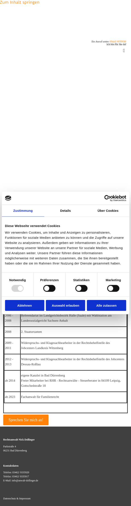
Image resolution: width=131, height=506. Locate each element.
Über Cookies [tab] (108, 210)
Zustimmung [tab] (23, 210)
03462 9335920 (117, 41)
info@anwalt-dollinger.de (25, 480)
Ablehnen (24, 305)
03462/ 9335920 (20, 472)
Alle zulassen (106, 305)
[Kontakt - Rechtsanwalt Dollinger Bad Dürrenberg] (58, 35)
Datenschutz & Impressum (17, 498)
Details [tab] (65, 210)
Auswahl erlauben (65, 305)
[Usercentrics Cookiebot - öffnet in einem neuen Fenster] (107, 198)
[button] (26, 420)
